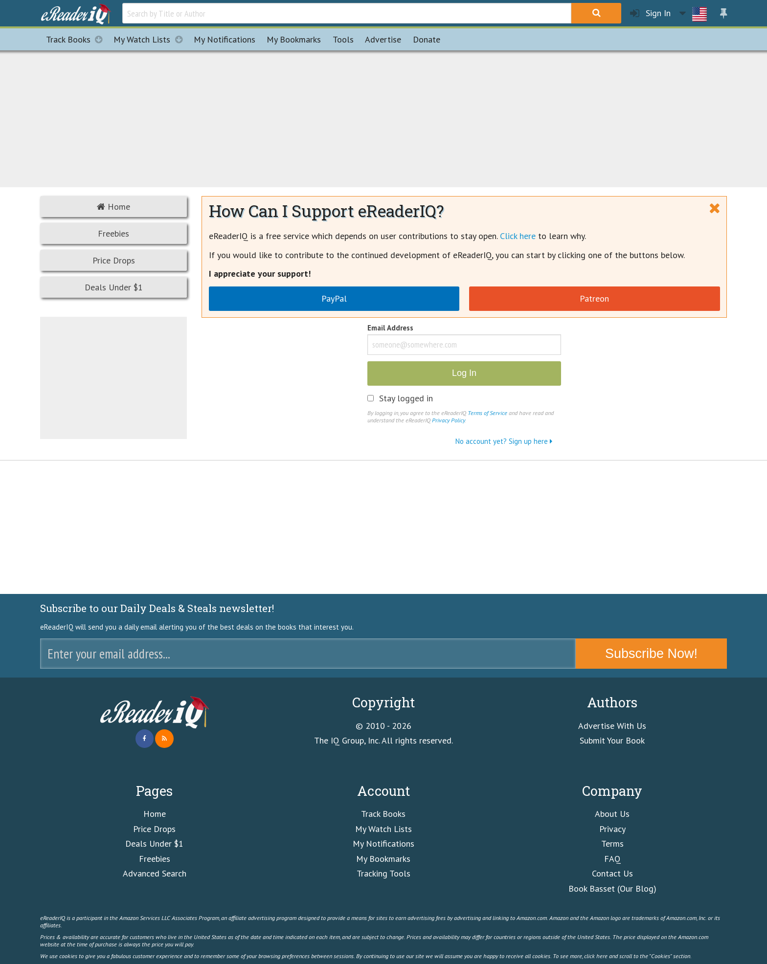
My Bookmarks (383, 858)
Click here (518, 235)
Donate (426, 39)
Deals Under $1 (114, 287)
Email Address (390, 328)
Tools (343, 39)
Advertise (383, 39)
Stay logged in (406, 398)
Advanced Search (154, 873)
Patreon (594, 298)
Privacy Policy (448, 420)
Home (113, 206)
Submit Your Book (612, 740)
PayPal (334, 298)
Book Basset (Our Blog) (612, 888)
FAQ (612, 858)
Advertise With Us (612, 725)
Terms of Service (487, 412)
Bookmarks (294, 39)
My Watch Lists (150, 39)
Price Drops (113, 260)
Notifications (224, 39)
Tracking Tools (383, 873)
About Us (612, 813)
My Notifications (383, 843)
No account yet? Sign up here (503, 441)
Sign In (650, 13)
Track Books (77, 39)
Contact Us (612, 873)
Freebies (113, 233)
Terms (612, 843)
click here (596, 956)
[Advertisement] (383, 117)
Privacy (612, 828)
